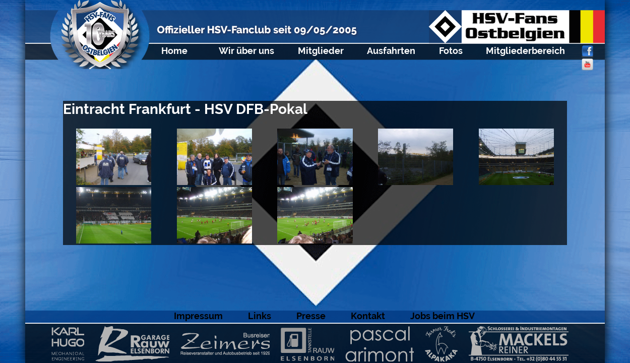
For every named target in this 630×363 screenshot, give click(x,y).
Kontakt (368, 316)
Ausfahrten (391, 50)
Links (259, 316)
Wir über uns (246, 50)
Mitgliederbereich (525, 50)
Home (174, 50)
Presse (311, 316)
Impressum (198, 316)
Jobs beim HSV (442, 316)
